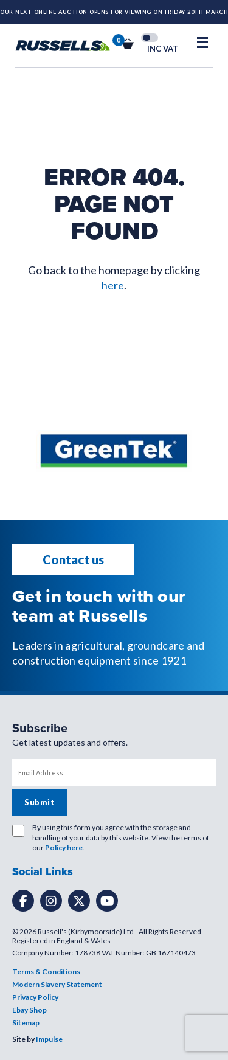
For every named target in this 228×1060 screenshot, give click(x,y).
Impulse (49, 1039)
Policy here (64, 847)
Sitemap (26, 1022)
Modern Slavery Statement (57, 984)
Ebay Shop (29, 1009)
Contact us (73, 559)
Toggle (149, 37)
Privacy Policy (35, 997)
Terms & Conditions (46, 971)
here (113, 285)
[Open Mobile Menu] (202, 42)
